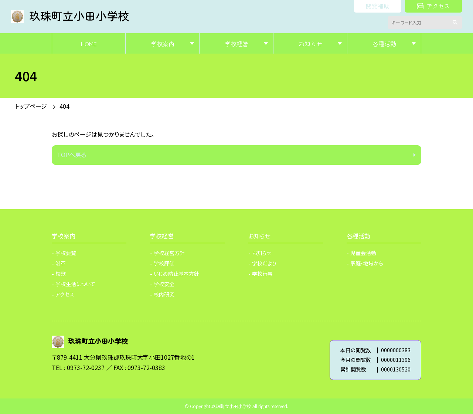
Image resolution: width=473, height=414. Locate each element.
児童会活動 (363, 253)
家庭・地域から (366, 263)
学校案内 (162, 43)
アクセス (433, 5)
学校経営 (236, 43)
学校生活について (75, 284)
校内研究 (164, 294)
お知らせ (310, 43)
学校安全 (164, 284)
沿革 (60, 263)
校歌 (60, 273)
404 (64, 106)
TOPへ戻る (71, 154)
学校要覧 (65, 253)
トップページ (31, 106)
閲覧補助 (377, 5)
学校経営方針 (169, 253)
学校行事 (262, 273)
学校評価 (164, 263)
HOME (89, 43)
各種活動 (384, 43)
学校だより (264, 263)
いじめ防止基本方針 (176, 273)
